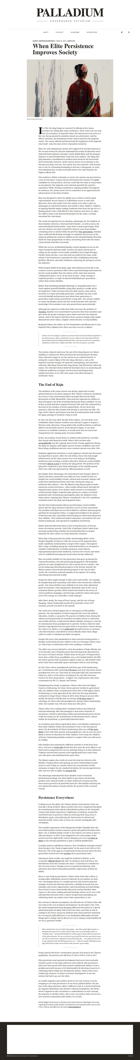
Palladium (69, 12)
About (46, 32)
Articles (71, 41)
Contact (59, 32)
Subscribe (75, 32)
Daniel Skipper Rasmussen (44, 41)
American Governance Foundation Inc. (25, 1056)
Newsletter (92, 32)
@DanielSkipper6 (74, 1007)
